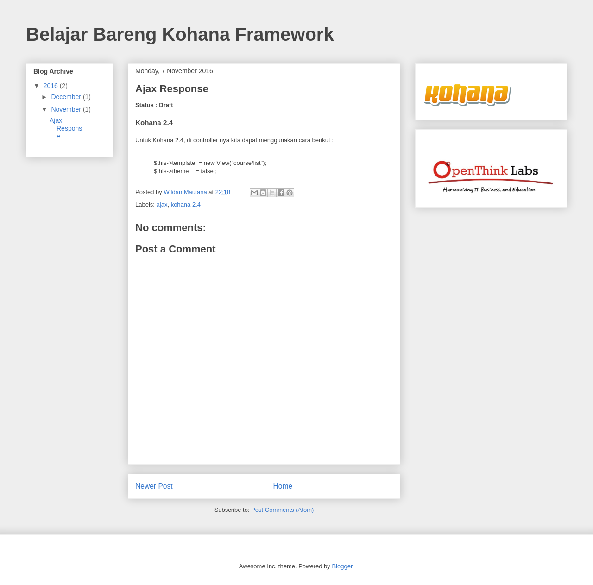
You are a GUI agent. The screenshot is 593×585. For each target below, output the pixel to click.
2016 (52, 85)
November (66, 109)
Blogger (342, 566)
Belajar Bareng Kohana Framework (180, 34)
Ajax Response (66, 128)
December (66, 97)
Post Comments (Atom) (282, 509)
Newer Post (154, 486)
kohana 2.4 (186, 204)
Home (283, 486)
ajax (162, 204)
